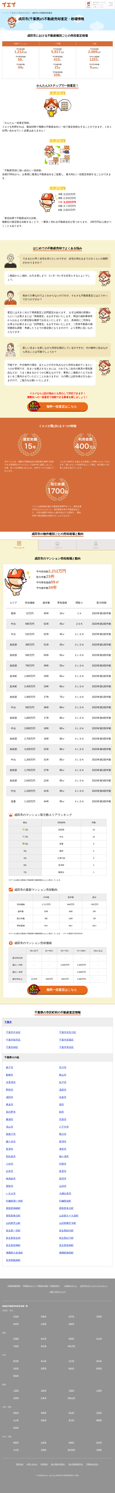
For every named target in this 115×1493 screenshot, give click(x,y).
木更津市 (11, 1082)
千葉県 (16, 1346)
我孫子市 (11, 1134)
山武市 (62, 1186)
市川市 (62, 1067)
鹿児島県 (71, 1450)
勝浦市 (9, 1119)
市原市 (62, 1119)
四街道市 (11, 1156)
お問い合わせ (32, 1464)
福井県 (99, 1361)
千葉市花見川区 (67, 1032)
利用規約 (44, 1464)
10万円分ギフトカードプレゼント (94, 1286)
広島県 (99, 1413)
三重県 (16, 1391)
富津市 (9, 1149)
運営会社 (20, 1464)
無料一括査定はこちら (53, 406)
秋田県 (16, 1324)
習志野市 (11, 1112)
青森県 (43, 1316)
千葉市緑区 (12, 1047)
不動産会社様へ (92, 1464)
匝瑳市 (62, 1178)
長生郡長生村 (13, 1238)
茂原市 (62, 1089)
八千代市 (64, 1127)
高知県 (16, 1428)
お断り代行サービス (57, 1292)
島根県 (43, 1413)
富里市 (62, 1171)
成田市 (9, 1097)
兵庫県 (16, 1398)
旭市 (61, 1104)
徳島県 (43, 1420)
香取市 (9, 1186)
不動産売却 (54, 1286)
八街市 (9, 1164)
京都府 (71, 1391)
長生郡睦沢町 (66, 1230)
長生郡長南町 (66, 1245)
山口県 (16, 1420)
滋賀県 (43, 1391)
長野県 (43, 1368)
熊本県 (99, 1443)
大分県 (16, 1450)
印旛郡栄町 (65, 1201)
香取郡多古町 (66, 1208)
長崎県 (71, 1443)
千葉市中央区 (13, 1032)
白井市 (9, 1171)
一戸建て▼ (57, 545)
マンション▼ (19, 545)
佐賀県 (43, 1443)
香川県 (71, 1420)
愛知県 (16, 1376)
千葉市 (8, 1022)
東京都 (43, 1346)
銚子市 (9, 1067)
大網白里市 (65, 1193)
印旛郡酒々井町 (14, 1201)
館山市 (62, 1075)
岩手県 (71, 1316)
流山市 (9, 1127)
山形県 (43, 1324)
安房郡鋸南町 (13, 1260)
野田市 (9, 1089)
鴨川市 (62, 1134)
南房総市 (11, 1178)
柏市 (61, 1112)
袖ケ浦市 (64, 1156)
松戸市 (62, 1082)
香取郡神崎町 (13, 1208)
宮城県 (99, 1316)
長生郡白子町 (66, 1238)
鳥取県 (16, 1413)
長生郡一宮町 (13, 1230)
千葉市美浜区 (66, 1047)
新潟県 (16, 1361)
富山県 (43, 1361)
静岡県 (99, 1368)
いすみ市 (11, 1193)
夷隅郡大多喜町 (14, 1252)
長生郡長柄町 (13, 1245)
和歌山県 (71, 1398)
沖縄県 (99, 1450)
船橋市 (9, 1075)
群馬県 (71, 1339)
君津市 (62, 1141)
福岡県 (16, 1443)
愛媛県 (99, 1420)
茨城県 (16, 1339)
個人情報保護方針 (76, 1464)
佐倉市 (62, 1097)
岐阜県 (71, 1368)
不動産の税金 (42, 1286)
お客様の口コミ (70, 1286)
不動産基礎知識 (13, 1286)
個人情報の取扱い (58, 1464)
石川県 (71, 1361)
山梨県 (16, 1368)
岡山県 (71, 1413)
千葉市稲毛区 (13, 1039)
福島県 (71, 1324)
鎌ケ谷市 (11, 1141)
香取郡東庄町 (13, 1215)
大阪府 (99, 1391)
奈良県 (43, 1398)
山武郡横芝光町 (67, 1223)
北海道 (16, 1316)
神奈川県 (71, 1346)
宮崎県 (43, 1450)
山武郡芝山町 (13, 1223)
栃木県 (43, 1339)
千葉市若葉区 (66, 1039)
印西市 (62, 1164)
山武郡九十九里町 (69, 1215)
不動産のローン (29, 1286)
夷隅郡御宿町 (66, 1252)
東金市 (9, 1104)
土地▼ (96, 545)
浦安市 (62, 1149)
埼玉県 (99, 1339)
